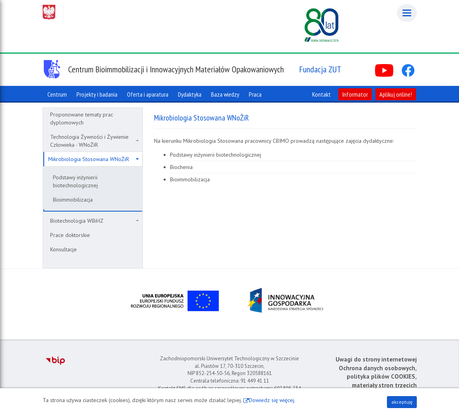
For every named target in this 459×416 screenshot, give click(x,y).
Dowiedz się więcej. (272, 400)
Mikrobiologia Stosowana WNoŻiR (93, 159)
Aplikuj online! (395, 94)
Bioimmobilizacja (73, 199)
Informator (355, 94)
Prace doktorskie (70, 235)
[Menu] (407, 13)
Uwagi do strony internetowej (376, 359)
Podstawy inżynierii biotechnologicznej (75, 181)
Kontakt (321, 94)
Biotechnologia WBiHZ (94, 220)
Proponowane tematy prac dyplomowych (81, 118)
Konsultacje (63, 249)
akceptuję (401, 402)
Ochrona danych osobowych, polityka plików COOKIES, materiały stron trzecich (378, 376)
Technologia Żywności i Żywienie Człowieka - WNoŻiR (94, 140)
